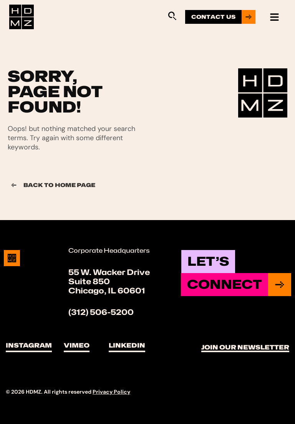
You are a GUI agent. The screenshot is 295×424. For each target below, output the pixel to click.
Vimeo (76, 345)
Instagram (29, 345)
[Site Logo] (21, 16)
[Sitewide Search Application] (172, 16)
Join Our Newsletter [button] (245, 347)
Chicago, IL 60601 (106, 290)
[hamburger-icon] (274, 17)
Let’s (208, 261)
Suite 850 (89, 281)
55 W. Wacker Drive (109, 272)
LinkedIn (127, 345)
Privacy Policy (111, 391)
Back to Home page (51, 185)
